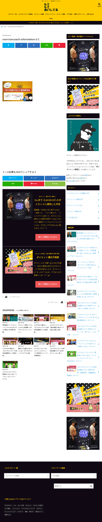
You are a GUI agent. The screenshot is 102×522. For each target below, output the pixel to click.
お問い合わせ (90, 15)
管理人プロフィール (79, 15)
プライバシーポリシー (44, 518)
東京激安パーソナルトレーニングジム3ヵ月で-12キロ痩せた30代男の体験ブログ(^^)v (81, 237)
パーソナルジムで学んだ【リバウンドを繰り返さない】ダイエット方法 (81, 264)
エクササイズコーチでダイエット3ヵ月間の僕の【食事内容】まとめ (81, 290)
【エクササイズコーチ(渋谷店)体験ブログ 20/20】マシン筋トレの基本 (82, 301)
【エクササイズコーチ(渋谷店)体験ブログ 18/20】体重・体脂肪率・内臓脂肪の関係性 (82, 365)
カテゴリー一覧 (12, 15)
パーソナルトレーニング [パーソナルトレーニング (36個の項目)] (28, 502)
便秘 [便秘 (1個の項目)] (26, 505)
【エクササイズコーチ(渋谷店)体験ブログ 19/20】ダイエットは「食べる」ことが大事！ (82, 325)
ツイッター (72, 182)
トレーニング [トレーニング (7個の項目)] (16, 502)
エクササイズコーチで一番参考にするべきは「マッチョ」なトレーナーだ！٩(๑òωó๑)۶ (81, 351)
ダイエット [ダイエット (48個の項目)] (29, 499)
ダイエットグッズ (50, 15)
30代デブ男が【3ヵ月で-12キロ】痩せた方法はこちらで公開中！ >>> (51, 23)
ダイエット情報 (61, 15)
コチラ (86, 176)
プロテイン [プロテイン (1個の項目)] (39, 502)
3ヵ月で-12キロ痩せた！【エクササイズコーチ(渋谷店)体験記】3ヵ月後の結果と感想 (82, 277)
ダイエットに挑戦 (39, 15)
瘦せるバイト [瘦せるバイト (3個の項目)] (39, 505)
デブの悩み (70, 15)
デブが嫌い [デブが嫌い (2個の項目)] (8, 502)
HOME (51, 19)
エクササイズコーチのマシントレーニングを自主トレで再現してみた (81, 338)
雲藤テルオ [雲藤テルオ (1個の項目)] (8, 508)
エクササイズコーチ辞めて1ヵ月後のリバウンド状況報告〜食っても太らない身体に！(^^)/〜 (82, 251)
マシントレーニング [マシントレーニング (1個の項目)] (10, 505)
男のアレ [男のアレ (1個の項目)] (31, 505)
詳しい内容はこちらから (47, 238)
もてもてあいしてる (68, 518)
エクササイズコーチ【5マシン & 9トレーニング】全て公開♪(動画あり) (82, 313)
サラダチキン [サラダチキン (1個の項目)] (8, 499)
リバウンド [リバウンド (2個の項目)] (20, 505)
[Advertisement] (33, 65)
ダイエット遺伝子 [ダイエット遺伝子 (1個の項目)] (38, 499)
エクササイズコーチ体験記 (25, 15)
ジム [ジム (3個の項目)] (15, 499)
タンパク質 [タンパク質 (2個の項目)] (21, 499)
